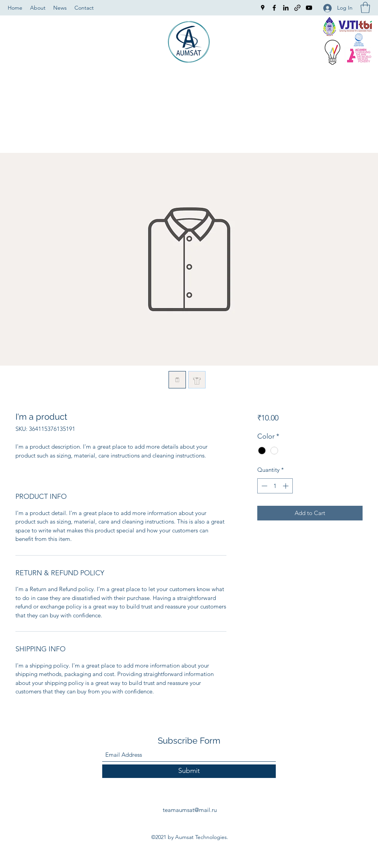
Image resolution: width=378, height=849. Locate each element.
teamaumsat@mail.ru (190, 809)
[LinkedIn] (286, 8)
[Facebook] (274, 8)
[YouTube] (309, 8)
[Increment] (286, 486)
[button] (365, 7)
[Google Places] (263, 8)
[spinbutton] (274, 486)
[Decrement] (263, 486)
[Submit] (189, 771)
